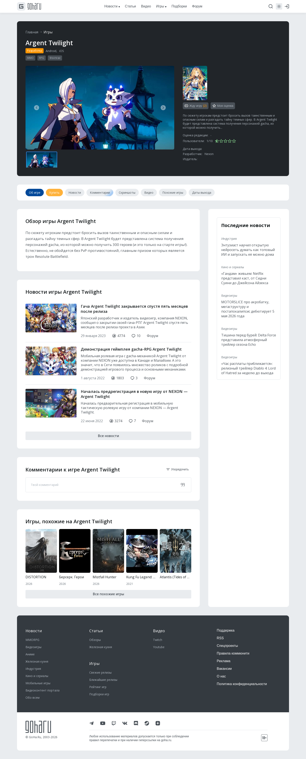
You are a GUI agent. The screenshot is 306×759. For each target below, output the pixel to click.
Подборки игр (99, 694)
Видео (159, 630)
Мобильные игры (38, 683)
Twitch (157, 640)
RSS (220, 638)
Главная (32, 32)
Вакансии (224, 668)
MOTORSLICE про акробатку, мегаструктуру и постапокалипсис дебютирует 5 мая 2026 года (247, 309)
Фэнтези (55, 58)
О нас (221, 676)
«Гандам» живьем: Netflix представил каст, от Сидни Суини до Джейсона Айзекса (244, 278)
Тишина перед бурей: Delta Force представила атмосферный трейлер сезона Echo (248, 340)
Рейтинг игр (97, 687)
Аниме (30, 654)
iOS (61, 51)
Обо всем (33, 698)
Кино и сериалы (232, 267)
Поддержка (225, 630)
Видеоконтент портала (43, 690)
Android (51, 51)
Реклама (223, 661)
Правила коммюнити (233, 653)
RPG (41, 58)
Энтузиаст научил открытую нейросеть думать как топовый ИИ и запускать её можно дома (248, 250)
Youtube (158, 647)
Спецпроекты (227, 646)
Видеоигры (229, 295)
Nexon (209, 154)
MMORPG (32, 640)
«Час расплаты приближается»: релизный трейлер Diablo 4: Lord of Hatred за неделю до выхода (248, 368)
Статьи (96, 630)
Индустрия (229, 239)
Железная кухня (37, 661)
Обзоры (95, 640)
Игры (48, 32)
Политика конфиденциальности (242, 684)
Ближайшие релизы (103, 680)
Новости (34, 630)
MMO (30, 58)
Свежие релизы (100, 672)
